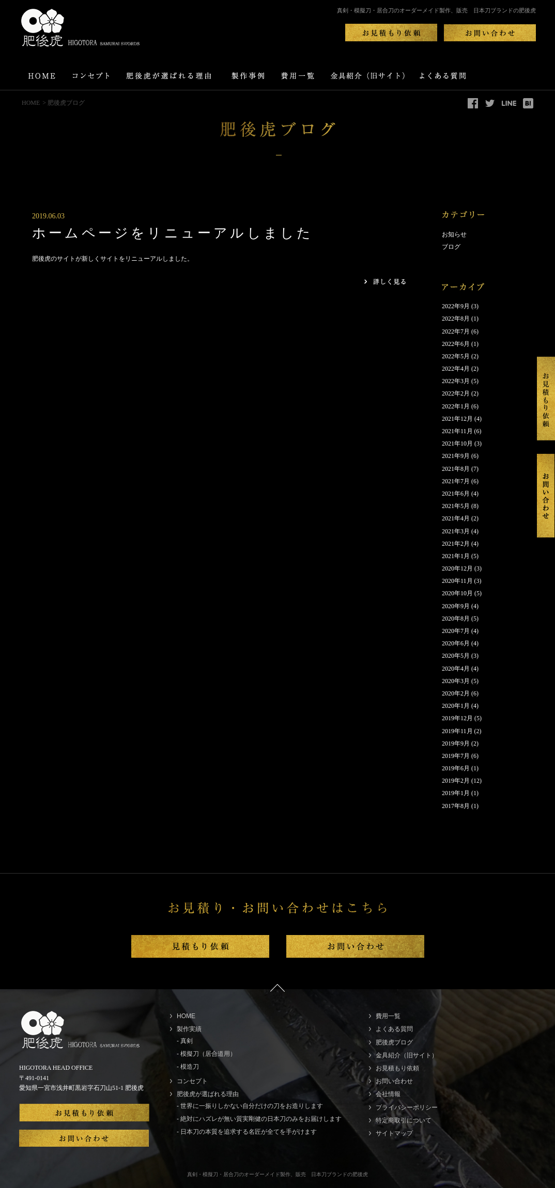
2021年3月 (456, 531)
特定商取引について (403, 1120)
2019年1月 (456, 793)
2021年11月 (457, 431)
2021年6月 (456, 493)
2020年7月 (456, 631)
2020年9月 (456, 606)
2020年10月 (457, 593)
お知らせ (454, 234)
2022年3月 (456, 381)
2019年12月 (457, 718)
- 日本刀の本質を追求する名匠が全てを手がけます (247, 1131)
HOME (31, 102)
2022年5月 (456, 356)
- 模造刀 (188, 1066)
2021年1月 (456, 556)
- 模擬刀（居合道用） (206, 1053)
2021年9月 (456, 456)
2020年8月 (456, 618)
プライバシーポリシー (407, 1107)
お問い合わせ (394, 1081)
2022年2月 (456, 393)
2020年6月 (456, 643)
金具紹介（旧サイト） (407, 1055)
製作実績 (189, 1029)
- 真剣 (185, 1040)
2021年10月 (457, 443)
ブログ (451, 246)
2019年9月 (456, 743)
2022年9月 (456, 306)
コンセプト (192, 1081)
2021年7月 (456, 481)
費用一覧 (388, 1016)
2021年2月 (456, 543)
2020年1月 (456, 705)
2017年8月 (456, 806)
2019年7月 (456, 755)
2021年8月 (456, 468)
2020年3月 (456, 681)
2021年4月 (456, 518)
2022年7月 (456, 331)
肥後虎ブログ (394, 1042)
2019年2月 (456, 780)
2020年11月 (457, 580)
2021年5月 (456, 506)
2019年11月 (457, 731)
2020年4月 (456, 668)
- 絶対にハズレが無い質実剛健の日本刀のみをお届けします (259, 1118)
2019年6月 (456, 768)
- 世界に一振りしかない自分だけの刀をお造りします (250, 1106)
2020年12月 (457, 568)
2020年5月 (456, 655)
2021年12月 (457, 418)
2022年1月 (456, 406)
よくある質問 (394, 1029)
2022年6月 (456, 343)
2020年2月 (456, 693)
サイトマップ (394, 1133)
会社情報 (388, 1094)
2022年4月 (456, 368)
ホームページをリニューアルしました (172, 233)
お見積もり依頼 (397, 1068)
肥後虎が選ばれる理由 (208, 1094)
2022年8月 (456, 318)
